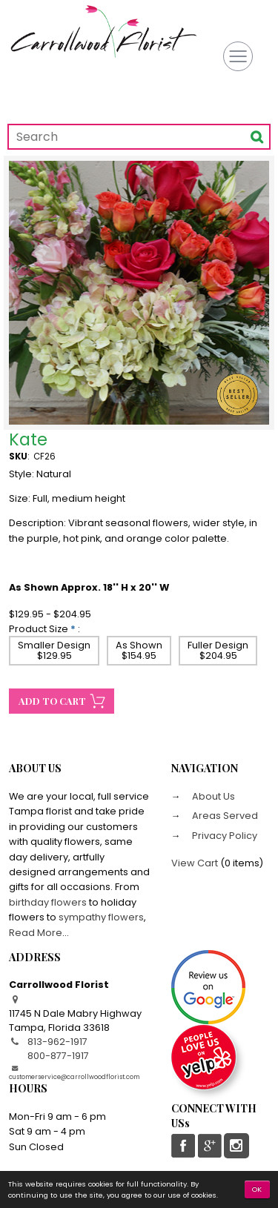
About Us (212, 796)
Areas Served (224, 815)
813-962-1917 (57, 1041)
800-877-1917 (58, 1055)
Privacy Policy (223, 835)
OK (257, 1189)
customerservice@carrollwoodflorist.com (74, 1076)
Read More (35, 932)
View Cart (194, 863)
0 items (242, 863)
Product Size (38, 629)
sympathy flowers (101, 917)
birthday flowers (48, 902)
